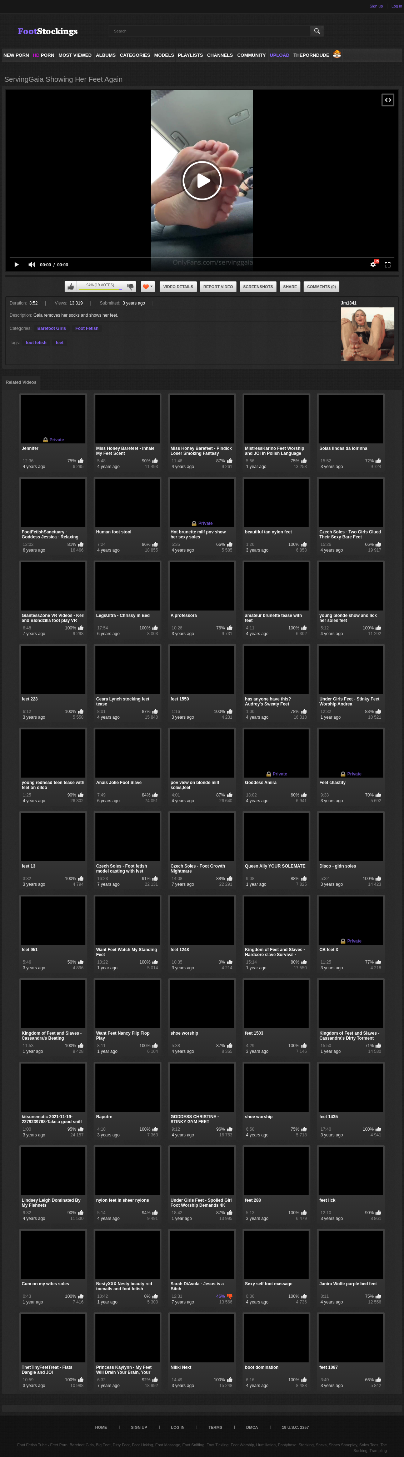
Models (164, 55)
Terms (216, 1427)
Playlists (190, 55)
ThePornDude (311, 55)
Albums (106, 55)
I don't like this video (130, 286)
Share (290, 287)
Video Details (178, 287)
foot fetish (36, 342)
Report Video (218, 287)
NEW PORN (16, 55)
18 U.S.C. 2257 (295, 1427)
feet (59, 342)
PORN (43, 55)
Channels (220, 55)
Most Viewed (75, 55)
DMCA (252, 1427)
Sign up (376, 6)
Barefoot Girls (52, 328)
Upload (279, 55)
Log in (396, 6)
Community (251, 55)
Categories (135, 55)
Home (101, 1427)
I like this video (71, 286)
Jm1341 (348, 303)
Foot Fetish (87, 328)
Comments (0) (321, 287)
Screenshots (258, 287)
